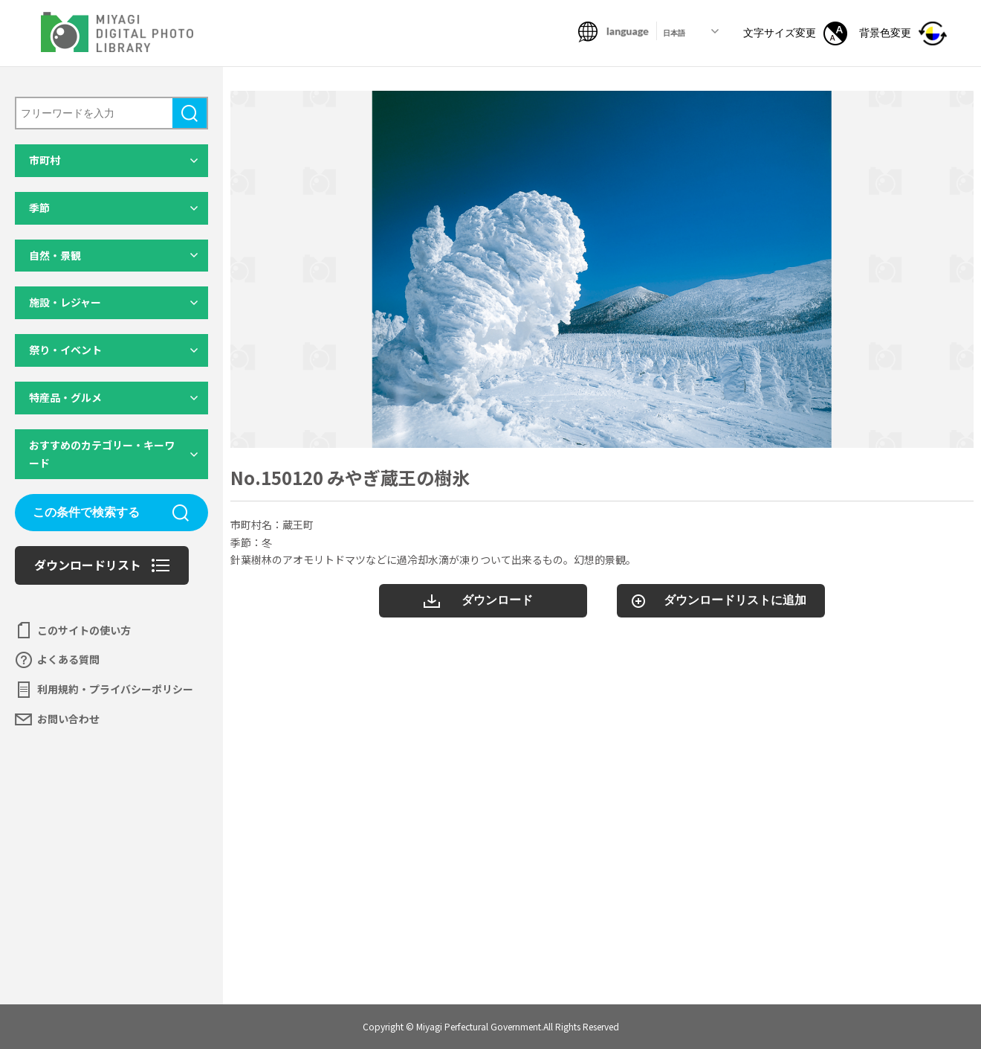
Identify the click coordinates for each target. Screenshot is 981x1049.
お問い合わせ (68, 718)
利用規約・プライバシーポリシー (115, 688)
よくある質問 (68, 659)
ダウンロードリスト (87, 565)
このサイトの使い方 (84, 630)
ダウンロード (497, 600)
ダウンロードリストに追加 (735, 600)
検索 (189, 113)
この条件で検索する (86, 512)
